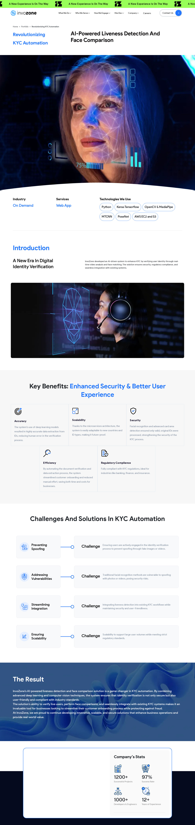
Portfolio (24, 26)
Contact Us (167, 13)
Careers (147, 13)
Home (15, 26)
